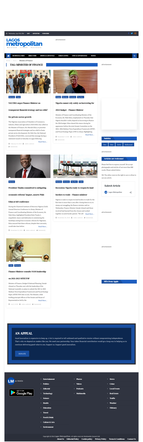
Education (47, 408)
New (104, 145)
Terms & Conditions (116, 440)
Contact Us (131, 440)
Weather (113, 403)
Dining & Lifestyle (51, 56)
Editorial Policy (73, 440)
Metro (112, 380)
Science (46, 399)
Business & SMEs (19, 56)
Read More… (43, 139)
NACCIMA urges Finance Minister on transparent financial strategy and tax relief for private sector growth (27, 110)
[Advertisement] (67, 15)
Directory (35, 56)
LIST (27, 33)
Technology (47, 394)
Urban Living (70, 56)
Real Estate (114, 394)
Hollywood (128, 145)
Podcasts (79, 389)
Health (45, 403)
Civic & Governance (88, 56)
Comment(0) (40, 142)
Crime (112, 384)
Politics (46, 384)
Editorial (46, 389)
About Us (60, 440)
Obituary (113, 408)
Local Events (115, 389)
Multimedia (80, 394)
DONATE (22, 354)
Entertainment (48, 380)
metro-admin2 (29, 143)
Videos (79, 384)
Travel (45, 413)
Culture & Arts (49, 423)
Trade (17, 97)
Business (11, 97)
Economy (72, 97)
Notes (103, 56)
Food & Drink (48, 418)
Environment (48, 427)
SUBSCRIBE (46, 33)
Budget (58, 97)
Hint (111, 145)
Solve (119, 145)
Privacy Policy (100, 440)
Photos (79, 380)
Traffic (112, 399)
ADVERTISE (36, 33)
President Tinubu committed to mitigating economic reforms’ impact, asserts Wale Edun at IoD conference (28, 191)
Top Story (79, 97)
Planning (17, 258)
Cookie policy (87, 440)
